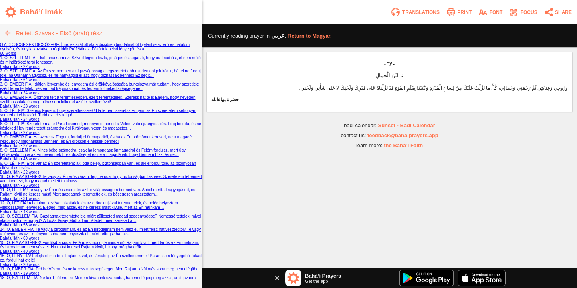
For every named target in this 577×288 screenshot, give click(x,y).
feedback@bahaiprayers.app (402, 135)
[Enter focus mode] (523, 12)
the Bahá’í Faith (403, 145)
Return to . (310, 36)
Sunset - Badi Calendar (406, 125)
